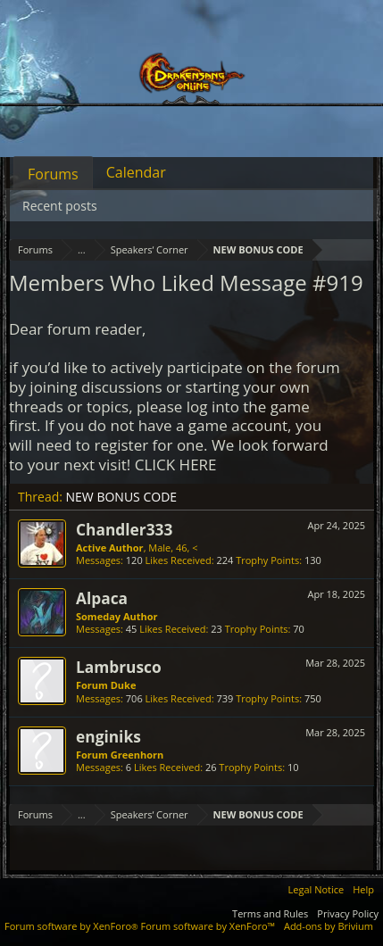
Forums (53, 174)
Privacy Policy (348, 913)
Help (363, 889)
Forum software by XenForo (72, 926)
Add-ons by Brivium (328, 926)
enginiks (108, 736)
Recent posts (59, 205)
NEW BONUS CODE (122, 496)
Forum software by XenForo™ (208, 926)
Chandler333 (124, 529)
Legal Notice (316, 889)
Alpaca (102, 598)
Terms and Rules (270, 913)
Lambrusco (119, 666)
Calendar (136, 172)
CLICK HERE (176, 464)
